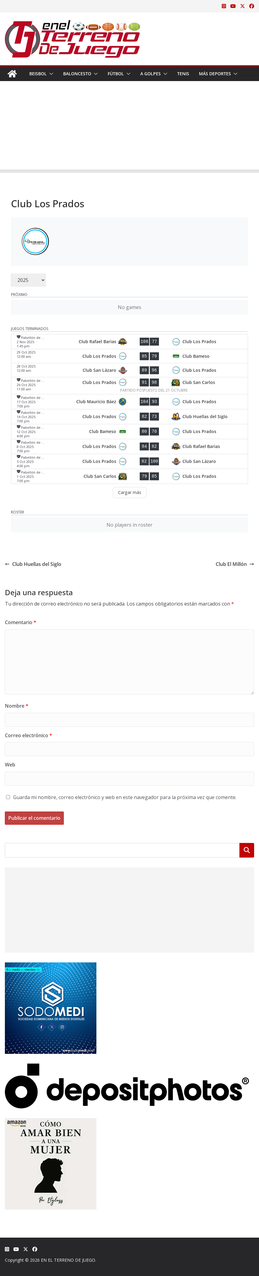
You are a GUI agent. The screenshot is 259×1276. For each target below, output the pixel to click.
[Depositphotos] (127, 1067)
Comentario (20, 622)
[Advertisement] (129, 126)
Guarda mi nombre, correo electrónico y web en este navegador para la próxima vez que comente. (124, 797)
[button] (50, 73)
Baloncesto (77, 73)
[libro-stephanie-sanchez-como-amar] (50, 1122)
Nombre (16, 705)
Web (10, 764)
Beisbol (38, 73)
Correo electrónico (28, 735)
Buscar (246, 850)
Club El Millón (235, 564)
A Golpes (150, 73)
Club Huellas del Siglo (33, 564)
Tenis (183, 73)
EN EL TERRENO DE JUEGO (68, 1260)
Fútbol (116, 73)
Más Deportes (215, 73)
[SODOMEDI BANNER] (50, 966)
